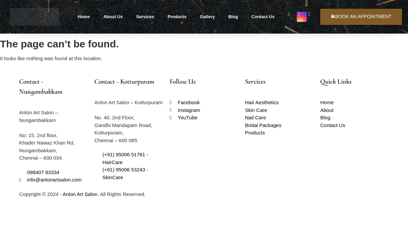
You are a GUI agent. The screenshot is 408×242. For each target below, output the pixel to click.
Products (177, 16)
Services (145, 16)
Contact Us (263, 16)
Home (84, 16)
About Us (113, 16)
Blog (233, 16)
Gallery (207, 16)
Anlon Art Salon (80, 194)
